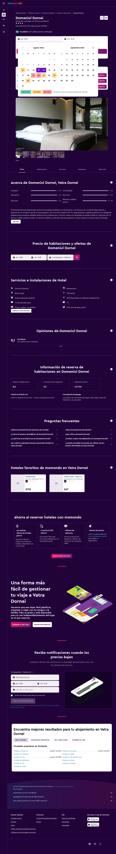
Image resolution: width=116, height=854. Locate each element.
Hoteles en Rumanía (48, 13)
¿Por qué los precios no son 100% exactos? (63, 800)
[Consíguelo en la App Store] (93, 825)
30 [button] (54, 81)
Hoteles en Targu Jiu (21, 751)
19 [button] (33, 75)
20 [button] (39, 75)
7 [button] (43, 65)
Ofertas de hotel (21, 13)
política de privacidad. (18, 707)
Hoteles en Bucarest (69, 751)
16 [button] (54, 70)
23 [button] (54, 75)
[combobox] (37, 677)
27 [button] (39, 81)
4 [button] (28, 65)
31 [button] (23, 86)
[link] (62, 556)
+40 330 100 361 (22, 29)
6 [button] (38, 65)
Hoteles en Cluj (19, 757)
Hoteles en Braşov (68, 760)
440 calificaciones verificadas (40, 32)
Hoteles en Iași (19, 763)
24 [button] (23, 81)
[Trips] (4, 25)
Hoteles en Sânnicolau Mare (72, 757)
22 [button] (49, 75)
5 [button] (33, 65)
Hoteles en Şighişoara (21, 760)
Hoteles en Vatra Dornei (64, 13)
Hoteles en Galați (68, 754)
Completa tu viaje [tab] (78, 740)
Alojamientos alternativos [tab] (40, 740)
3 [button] (22, 65)
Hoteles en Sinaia (20, 766)
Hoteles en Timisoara (21, 754)
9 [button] (54, 65)
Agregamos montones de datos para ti (63, 796)
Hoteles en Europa (33, 13)
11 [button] (28, 70)
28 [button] (44, 81)
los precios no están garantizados (63, 786)
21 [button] (44, 75)
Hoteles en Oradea (68, 763)
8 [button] (49, 65)
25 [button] (28, 81)
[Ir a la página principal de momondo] (15, 3)
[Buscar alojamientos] (4, 15)
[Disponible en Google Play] (93, 819)
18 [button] (28, 75)
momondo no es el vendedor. (63, 792)
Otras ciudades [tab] (20, 740)
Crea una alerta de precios (97, 536)
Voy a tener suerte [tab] (61, 740)
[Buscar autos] (4, 19)
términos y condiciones (46, 705)
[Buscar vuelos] (4, 10)
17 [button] (23, 75)
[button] (3, 3)
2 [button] (54, 59)
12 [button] (33, 70)
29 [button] (49, 81)
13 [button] (38, 70)
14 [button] (44, 70)
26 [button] (33, 81)
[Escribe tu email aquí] (37, 689)
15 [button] (49, 70)
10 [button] (23, 70)
